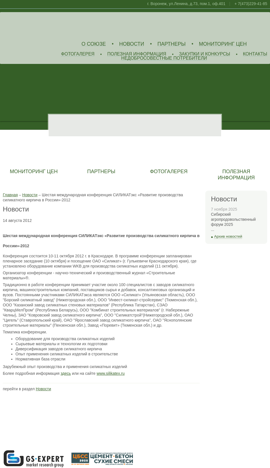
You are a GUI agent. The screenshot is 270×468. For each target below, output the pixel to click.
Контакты (255, 54)
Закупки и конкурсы (204, 54)
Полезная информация (136, 54)
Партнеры (172, 44)
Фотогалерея (77, 54)
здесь (65, 373)
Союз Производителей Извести (43, 25)
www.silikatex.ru (110, 373)
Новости (131, 44)
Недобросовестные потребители (164, 58)
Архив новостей (228, 236)
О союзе (94, 44)
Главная (10, 195)
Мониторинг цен (223, 44)
